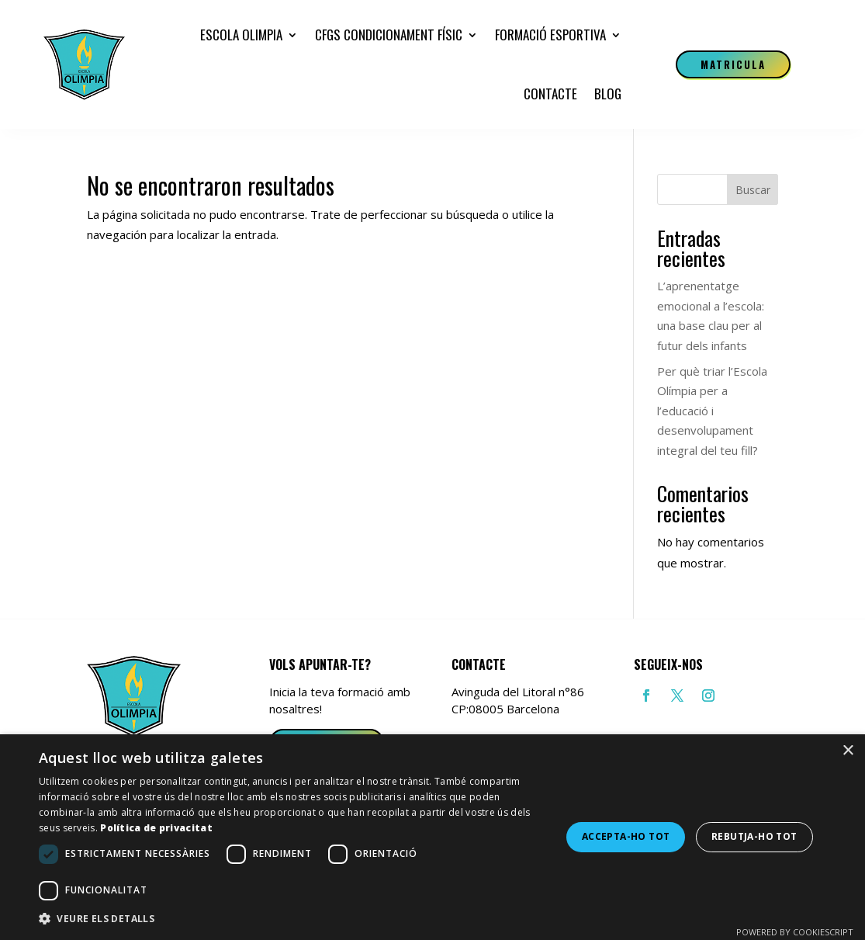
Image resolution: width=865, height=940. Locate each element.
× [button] (847, 751)
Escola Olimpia (241, 34)
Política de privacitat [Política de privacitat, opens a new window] (156, 827)
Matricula (733, 64)
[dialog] (432, 837)
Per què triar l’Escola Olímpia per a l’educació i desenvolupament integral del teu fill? (712, 410)
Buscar (752, 189)
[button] (292, 919)
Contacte (550, 93)
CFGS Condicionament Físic (388, 34)
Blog (607, 93)
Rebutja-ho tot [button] (754, 836)
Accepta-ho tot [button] (626, 836)
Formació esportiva (550, 34)
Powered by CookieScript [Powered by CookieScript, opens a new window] (794, 932)
